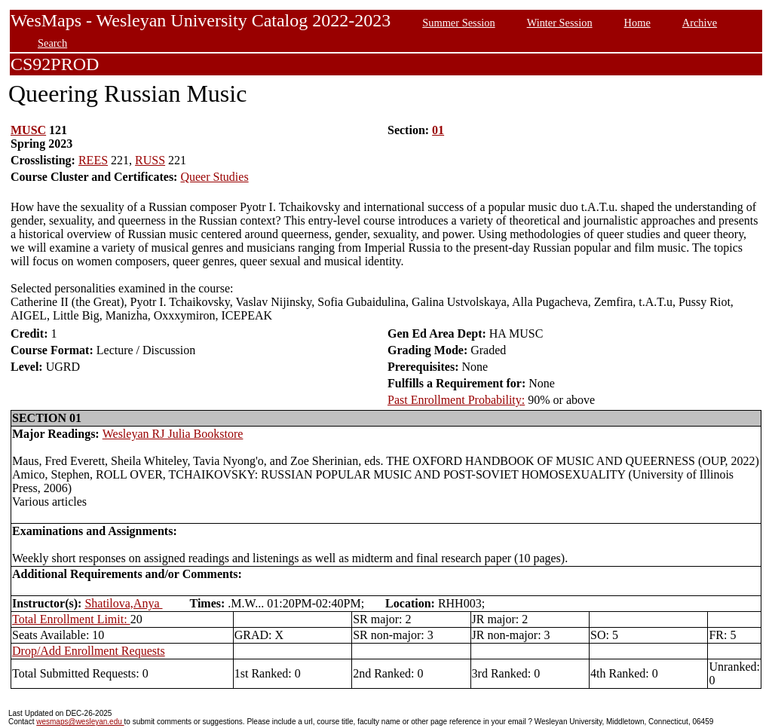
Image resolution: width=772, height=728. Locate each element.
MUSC (28, 130)
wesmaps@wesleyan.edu (80, 721)
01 (438, 130)
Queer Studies (214, 176)
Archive (699, 23)
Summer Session (458, 23)
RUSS (150, 160)
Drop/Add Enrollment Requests (88, 650)
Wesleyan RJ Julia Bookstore (173, 433)
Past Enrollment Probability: (456, 399)
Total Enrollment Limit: (71, 619)
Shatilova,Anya (123, 603)
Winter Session (560, 23)
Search (52, 43)
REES (93, 160)
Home (637, 23)
